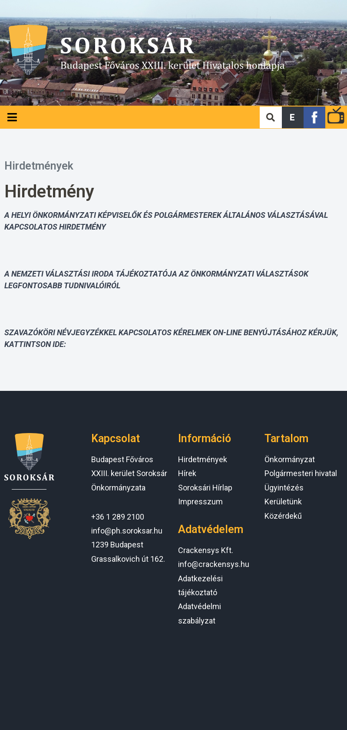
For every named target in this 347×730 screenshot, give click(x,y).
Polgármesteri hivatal (300, 473)
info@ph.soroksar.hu (126, 530)
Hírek (187, 473)
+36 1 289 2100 (117, 516)
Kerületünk (283, 501)
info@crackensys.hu (213, 564)
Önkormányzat (289, 459)
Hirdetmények (38, 166)
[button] (293, 117)
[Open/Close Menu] (12, 117)
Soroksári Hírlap (205, 487)
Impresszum (200, 501)
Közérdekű (283, 515)
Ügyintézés (284, 487)
